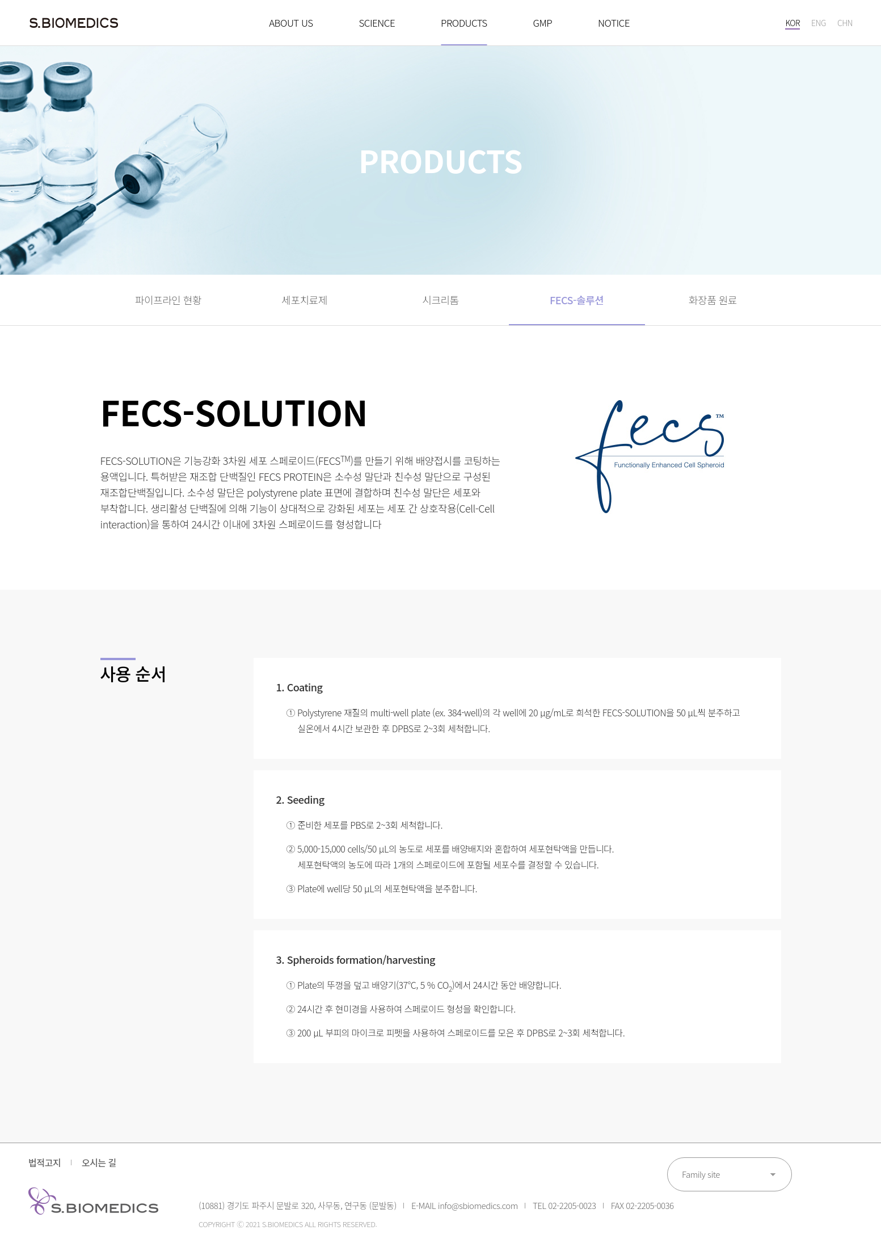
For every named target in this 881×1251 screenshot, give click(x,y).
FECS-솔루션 (577, 299)
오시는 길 (99, 1162)
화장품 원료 (713, 299)
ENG (818, 22)
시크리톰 (440, 299)
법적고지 (44, 1162)
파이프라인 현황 (168, 299)
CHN (845, 22)
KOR (792, 22)
